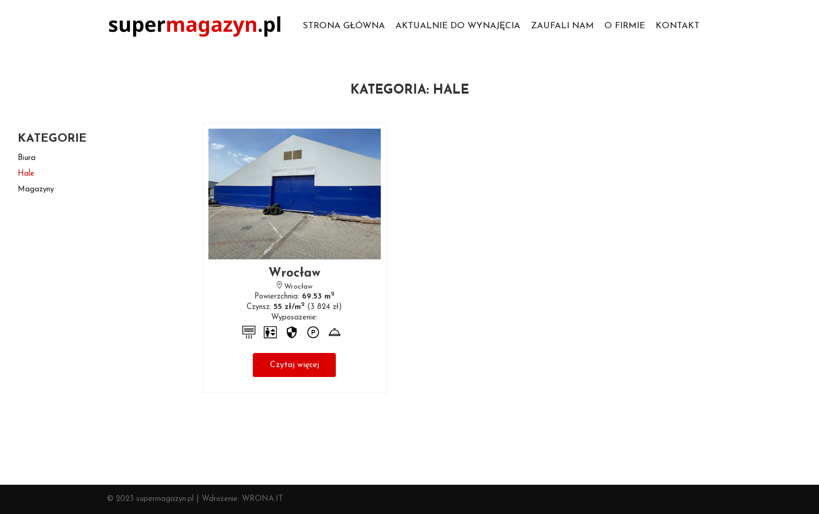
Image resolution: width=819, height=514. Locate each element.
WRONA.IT (262, 499)
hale (26, 174)
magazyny (36, 189)
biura (27, 158)
